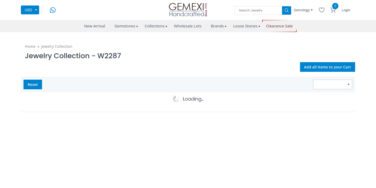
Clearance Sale (279, 26)
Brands (217, 25)
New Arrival (94, 25)
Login (346, 10)
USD (28, 10)
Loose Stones (245, 25)
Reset (33, 84)
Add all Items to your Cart (327, 66)
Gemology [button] (302, 10)
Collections (154, 25)
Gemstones (125, 25)
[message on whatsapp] (53, 9)
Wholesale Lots (187, 25)
